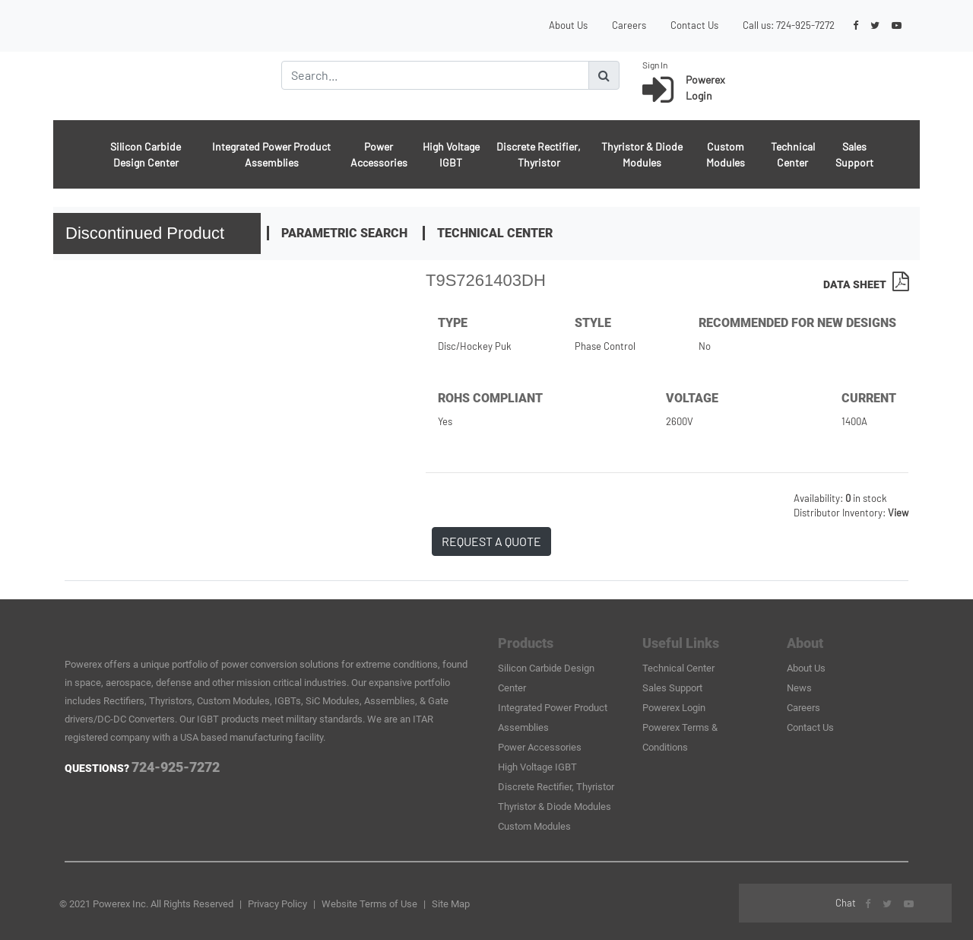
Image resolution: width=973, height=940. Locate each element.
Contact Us (694, 25)
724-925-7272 (805, 25)
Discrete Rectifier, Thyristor (538, 154)
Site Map (451, 904)
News (799, 688)
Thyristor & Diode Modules (642, 154)
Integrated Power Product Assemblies (271, 154)
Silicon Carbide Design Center (145, 154)
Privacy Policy (277, 904)
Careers (629, 25)
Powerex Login (673, 707)
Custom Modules (725, 154)
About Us (568, 25)
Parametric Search (344, 233)
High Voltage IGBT (451, 154)
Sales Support (854, 154)
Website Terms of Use (369, 904)
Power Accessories (378, 154)
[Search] (435, 75)
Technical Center (793, 154)
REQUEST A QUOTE (491, 541)
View (898, 513)
